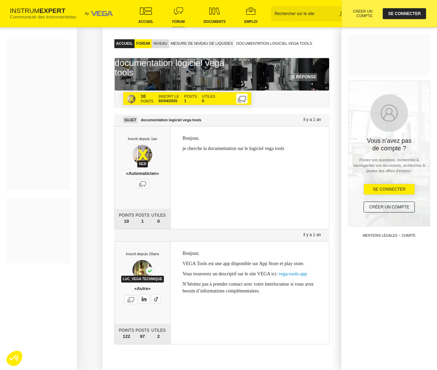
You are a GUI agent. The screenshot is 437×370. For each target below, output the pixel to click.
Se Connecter (389, 189)
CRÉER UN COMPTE (362, 13)
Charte (408, 235)
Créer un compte (389, 207)
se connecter (404, 13)
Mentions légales (380, 235)
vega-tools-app (293, 273)
